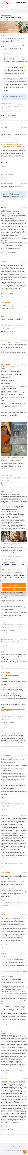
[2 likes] (8, 115)
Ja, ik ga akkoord (14, 585)
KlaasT (4, 207)
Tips (7, 111)
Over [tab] (23, 564)
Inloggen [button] (25, 7)
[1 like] (7, 174)
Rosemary (5, 652)
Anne (4, 35)
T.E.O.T (5, 953)
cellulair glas (4, 389)
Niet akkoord (14, 589)
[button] (25, 1152)
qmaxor (5, 127)
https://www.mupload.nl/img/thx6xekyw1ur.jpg (13, 146)
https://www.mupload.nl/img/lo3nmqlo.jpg (12, 144)
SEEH (25, 66)
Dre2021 (5, 731)
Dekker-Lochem (7, 491)
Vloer (3, 111)
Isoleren (4, 11)
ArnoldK (5, 340)
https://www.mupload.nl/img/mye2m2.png (11, 138)
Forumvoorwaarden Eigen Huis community (11, 1150)
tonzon (11, 111)
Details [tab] (14, 564)
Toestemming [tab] (5, 564)
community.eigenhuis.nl (21, 2)
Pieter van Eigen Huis (8, 183)
